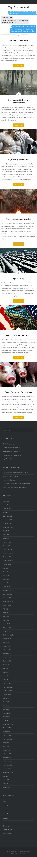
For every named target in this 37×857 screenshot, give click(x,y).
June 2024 (6, 572)
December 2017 (7, 761)
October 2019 (7, 720)
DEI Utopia (11, 480)
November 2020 (7, 687)
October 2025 (7, 523)
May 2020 (6, 705)
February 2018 (7, 754)
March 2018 (6, 750)
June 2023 (6, 612)
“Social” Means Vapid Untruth (11, 447)
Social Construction (9, 444)
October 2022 (7, 631)
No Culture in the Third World (12, 455)
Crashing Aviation (13, 476)
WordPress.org (7, 833)
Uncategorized (7, 805)
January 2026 (7, 512)
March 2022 (6, 646)
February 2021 (7, 683)
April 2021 (6, 679)
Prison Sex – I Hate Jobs (10, 483)
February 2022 (7, 650)
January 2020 (7, 716)
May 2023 (6, 616)
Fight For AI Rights (8, 459)
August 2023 (7, 605)
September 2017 (8, 772)
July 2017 (5, 776)
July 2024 (5, 568)
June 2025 (6, 531)
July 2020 (5, 698)
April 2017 (6, 783)
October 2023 (7, 598)
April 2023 (6, 620)
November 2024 (7, 553)
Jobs (4, 801)
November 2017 (7, 765)
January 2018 (7, 757)
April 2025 (6, 534)
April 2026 (6, 501)
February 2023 (7, 627)
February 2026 (7, 508)
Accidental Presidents (20, 487)
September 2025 (8, 527)
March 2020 (6, 713)
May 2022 (6, 642)
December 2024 (7, 549)
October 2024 (7, 557)
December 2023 (7, 594)
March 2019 (6, 731)
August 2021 (7, 665)
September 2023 (8, 601)
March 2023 (6, 624)
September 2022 (8, 635)
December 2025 (7, 516)
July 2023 (5, 609)
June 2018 (6, 742)
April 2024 (6, 579)
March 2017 (6, 787)
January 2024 (7, 590)
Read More (18, 65)
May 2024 (6, 575)
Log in (5, 822)
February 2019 (7, 735)
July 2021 (5, 668)
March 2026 (6, 505)
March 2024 (6, 583)
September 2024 (8, 560)
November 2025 (7, 520)
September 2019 (8, 724)
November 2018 (7, 739)
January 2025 (7, 546)
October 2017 (7, 769)
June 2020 (6, 702)
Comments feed (8, 829)
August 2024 (7, 564)
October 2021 (7, 661)
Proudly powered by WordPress (16, 851)
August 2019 (7, 728)
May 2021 (6, 676)
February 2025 (7, 542)
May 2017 (6, 780)
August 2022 (7, 638)
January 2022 (7, 653)
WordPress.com (20, 853)
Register (5, 818)
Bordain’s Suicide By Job (21, 472)
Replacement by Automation (11, 451)
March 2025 (6, 538)
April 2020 (6, 709)
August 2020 (7, 694)
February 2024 (7, 586)
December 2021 (7, 657)
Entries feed (6, 826)
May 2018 (6, 746)
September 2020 (8, 691)
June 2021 (6, 672)
